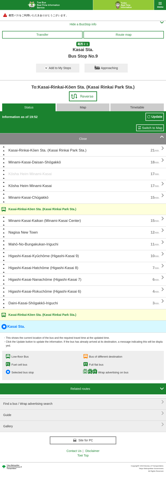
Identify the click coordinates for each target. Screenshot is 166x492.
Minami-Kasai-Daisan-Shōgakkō (34, 162)
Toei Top (83, 455)
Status (29, 107)
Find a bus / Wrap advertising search (83, 402)
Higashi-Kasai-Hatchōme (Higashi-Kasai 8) (43, 268)
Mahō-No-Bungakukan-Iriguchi (33, 244)
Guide (83, 413)
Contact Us (74, 451)
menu (160, 5)
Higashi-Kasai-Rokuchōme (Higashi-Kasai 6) (44, 291)
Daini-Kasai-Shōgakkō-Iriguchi (33, 303)
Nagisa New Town (23, 232)
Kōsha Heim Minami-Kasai (30, 174)
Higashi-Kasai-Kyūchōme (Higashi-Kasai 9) (43, 256)
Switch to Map (152, 128)
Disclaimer (92, 451)
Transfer (42, 34)
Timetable (137, 107)
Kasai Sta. (13, 326)
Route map (123, 34)
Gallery (83, 424)
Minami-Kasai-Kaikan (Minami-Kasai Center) (44, 221)
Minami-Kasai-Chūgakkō (28, 197)
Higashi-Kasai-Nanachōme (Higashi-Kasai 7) (44, 279)
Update (156, 116)
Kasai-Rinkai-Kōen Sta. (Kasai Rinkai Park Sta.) (47, 150)
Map (83, 107)
